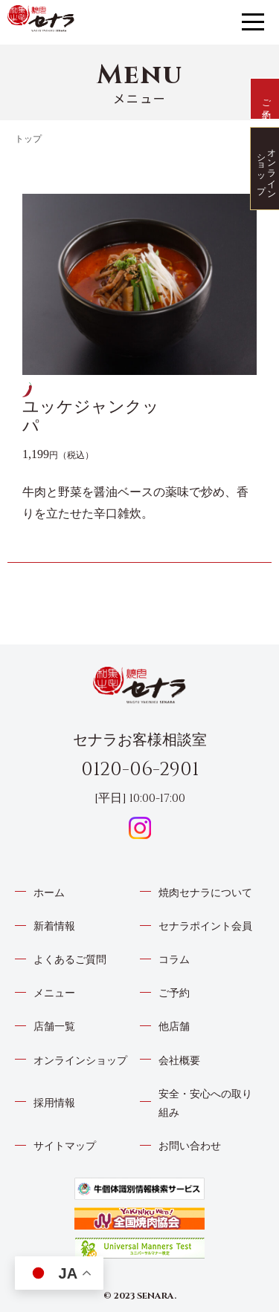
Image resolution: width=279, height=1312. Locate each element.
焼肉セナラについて (205, 892)
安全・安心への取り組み (205, 1103)
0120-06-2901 (140, 770)
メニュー (54, 993)
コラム (174, 959)
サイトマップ (64, 1146)
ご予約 (174, 993)
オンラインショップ (80, 1060)
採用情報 (54, 1103)
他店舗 (174, 1026)
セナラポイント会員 (205, 926)
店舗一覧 (54, 1026)
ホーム (49, 892)
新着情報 (54, 926)
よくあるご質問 (69, 959)
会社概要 (179, 1060)
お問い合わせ (189, 1146)
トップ (28, 139)
